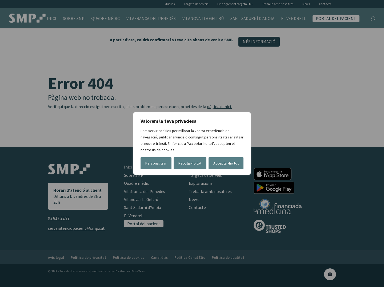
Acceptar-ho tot (226, 163)
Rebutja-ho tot (189, 163)
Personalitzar (156, 163)
